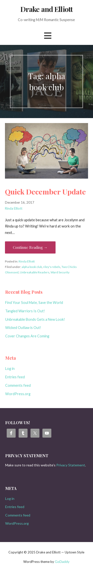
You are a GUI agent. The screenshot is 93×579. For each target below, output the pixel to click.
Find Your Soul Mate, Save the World (34, 302)
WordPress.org (18, 394)
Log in (10, 368)
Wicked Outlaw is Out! (23, 327)
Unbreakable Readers (34, 272)
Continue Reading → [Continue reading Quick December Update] (30, 247)
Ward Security (60, 272)
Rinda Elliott (13, 208)
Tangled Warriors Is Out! (25, 311)
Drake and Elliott (46, 9)
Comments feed (18, 385)
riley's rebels (51, 267)
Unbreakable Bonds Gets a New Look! (35, 319)
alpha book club (32, 267)
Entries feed (15, 377)
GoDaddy (62, 561)
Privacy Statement (70, 465)
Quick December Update (45, 191)
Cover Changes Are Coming (27, 336)
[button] (47, 35)
